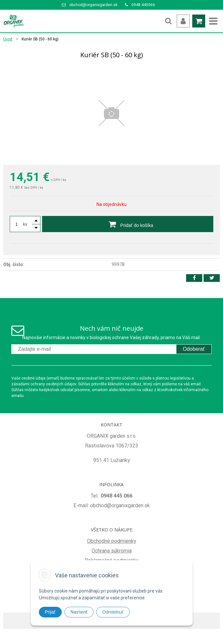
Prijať (50, 612)
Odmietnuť (113, 612)
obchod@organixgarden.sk (93, 5)
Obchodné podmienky (111, 541)
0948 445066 (143, 5)
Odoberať (194, 349)
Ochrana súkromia (112, 551)
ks (25, 224)
